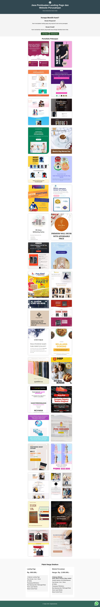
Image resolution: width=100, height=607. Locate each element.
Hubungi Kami (54, 33)
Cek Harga (45, 33)
